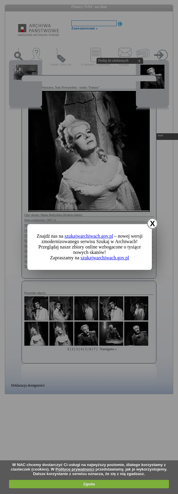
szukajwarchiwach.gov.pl (89, 236)
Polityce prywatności (75, 469)
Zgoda (89, 484)
